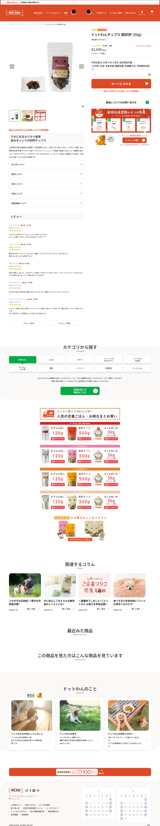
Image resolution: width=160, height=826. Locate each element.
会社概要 (14, 814)
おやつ (17, 24)
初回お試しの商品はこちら (80, 391)
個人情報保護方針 (37, 811)
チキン (24, 24)
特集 (66, 12)
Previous (11, 66)
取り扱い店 (15, 808)
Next (81, 66)
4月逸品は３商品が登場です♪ (29, 2)
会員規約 (25, 814)
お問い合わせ (130, 12)
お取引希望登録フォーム (33, 808)
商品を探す (38, 12)
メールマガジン (52, 808)
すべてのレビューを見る (143, 46)
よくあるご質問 (116, 12)
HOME (11, 24)
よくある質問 (44, 805)
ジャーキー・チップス (35, 24)
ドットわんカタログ (19, 811)
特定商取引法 (53, 811)
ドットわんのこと (53, 12)
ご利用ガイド (101, 12)
